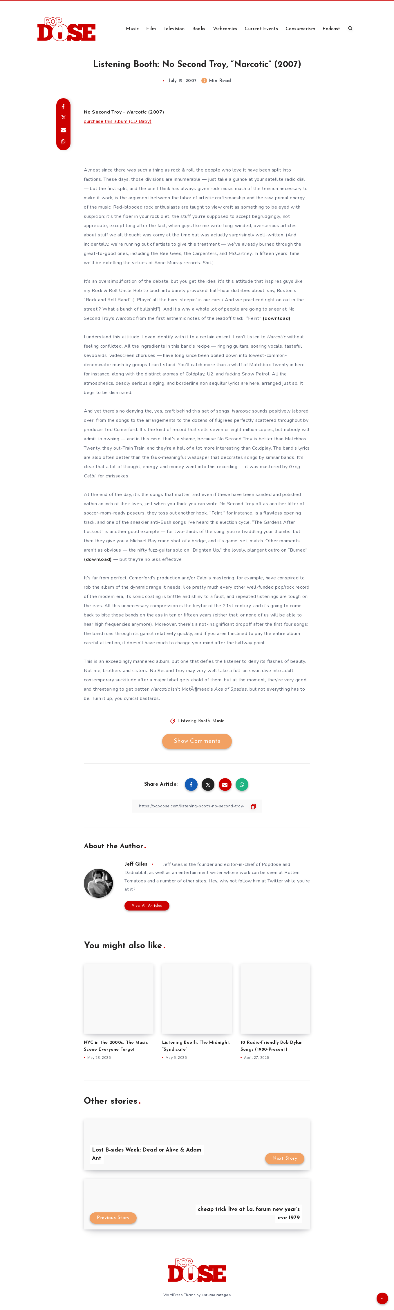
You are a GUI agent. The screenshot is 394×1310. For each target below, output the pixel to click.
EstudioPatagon (216, 1295)
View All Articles (147, 906)
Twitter (275, 881)
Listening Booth (194, 721)
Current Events (261, 29)
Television (174, 29)
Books (198, 29)
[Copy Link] (197, 806)
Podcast (331, 29)
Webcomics (225, 29)
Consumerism (300, 29)
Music (132, 29)
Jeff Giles (135, 864)
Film (151, 29)
